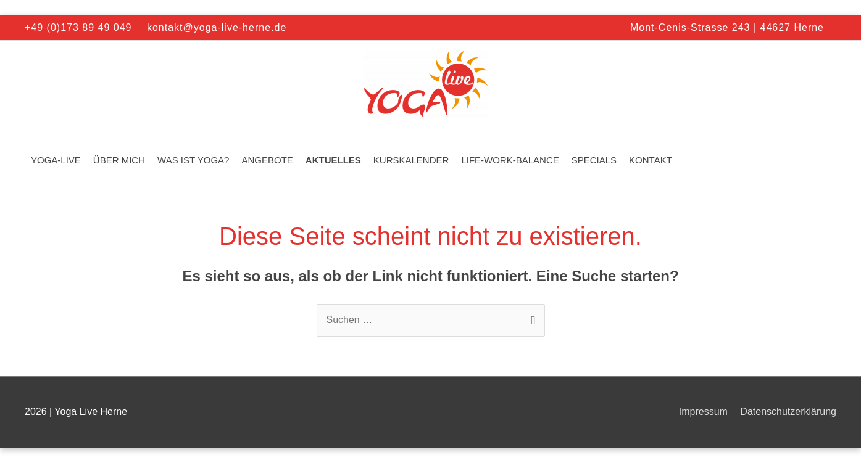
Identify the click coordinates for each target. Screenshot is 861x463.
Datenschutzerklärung (788, 411)
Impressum (703, 411)
